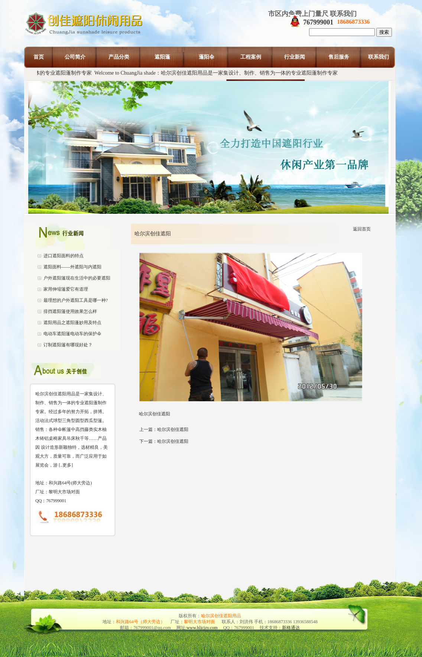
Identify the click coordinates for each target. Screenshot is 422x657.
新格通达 (291, 627)
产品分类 (118, 57)
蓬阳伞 (206, 57)
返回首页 (362, 229)
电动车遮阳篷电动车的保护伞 (72, 333)
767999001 (318, 22)
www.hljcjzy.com (202, 627)
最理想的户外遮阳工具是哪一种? (75, 300)
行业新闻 (294, 57)
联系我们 (378, 57)
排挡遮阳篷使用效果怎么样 (70, 311)
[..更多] (65, 465)
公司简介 (75, 57)
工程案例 (250, 57)
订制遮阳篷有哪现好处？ (67, 344)
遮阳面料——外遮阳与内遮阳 (72, 266)
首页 (38, 57)
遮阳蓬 (162, 57)
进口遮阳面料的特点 (63, 255)
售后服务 (338, 57)
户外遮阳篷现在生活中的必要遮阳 (76, 278)
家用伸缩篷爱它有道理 (65, 289)
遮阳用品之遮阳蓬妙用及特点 (72, 322)
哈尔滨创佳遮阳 (172, 429)
